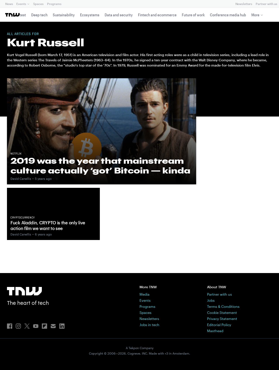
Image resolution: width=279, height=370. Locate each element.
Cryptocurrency (22, 218)
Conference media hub (228, 14)
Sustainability (64, 14)
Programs (54, 4)
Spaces (38, 4)
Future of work (193, 14)
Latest (21, 14)
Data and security (119, 14)
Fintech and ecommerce (157, 14)
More (255, 14)
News (9, 4)
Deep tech (39, 14)
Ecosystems (89, 14)
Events (21, 4)
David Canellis (20, 178)
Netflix (16, 154)
